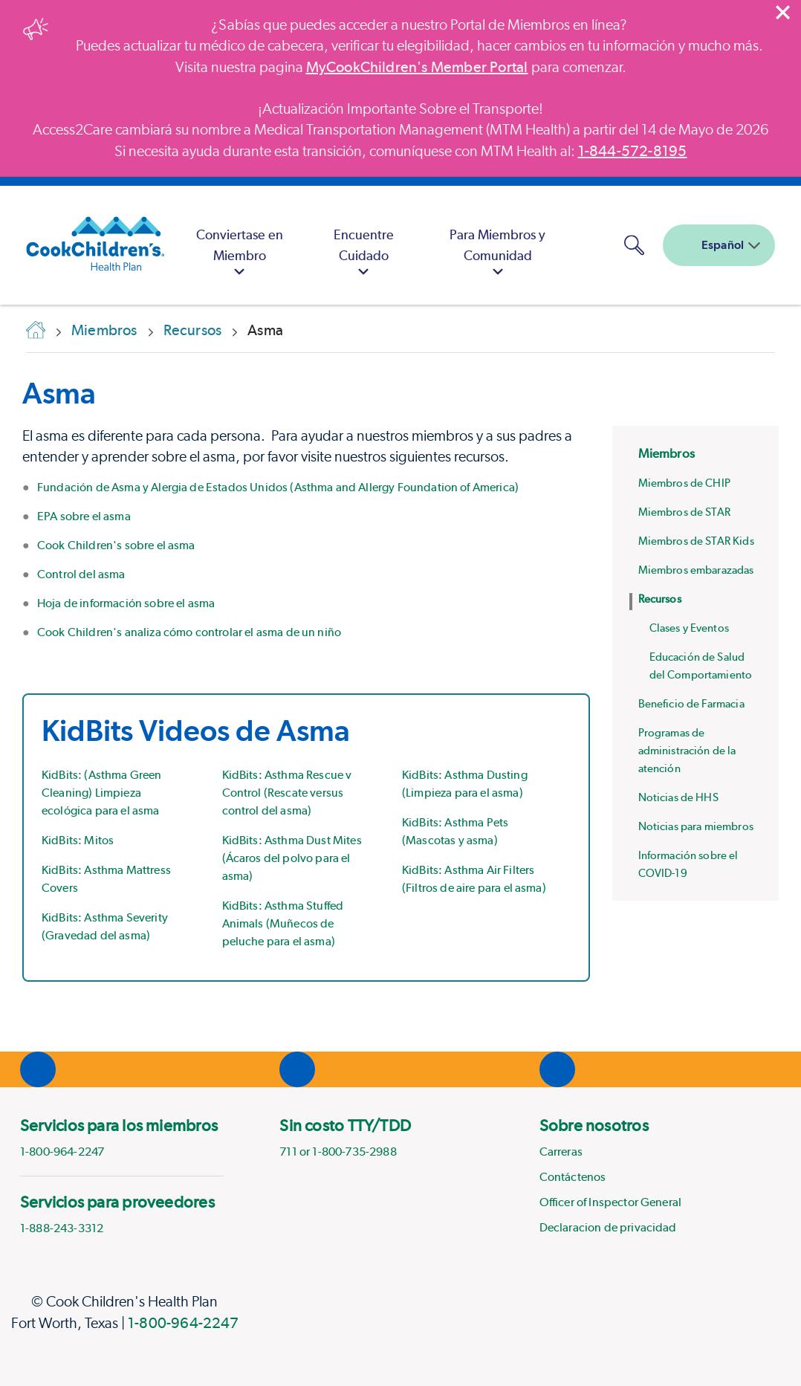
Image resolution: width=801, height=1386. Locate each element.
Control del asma (81, 574)
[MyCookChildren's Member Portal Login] (594, 245)
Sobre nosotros (594, 1125)
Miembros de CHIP (684, 483)
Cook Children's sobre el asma (116, 545)
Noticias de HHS (678, 797)
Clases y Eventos (689, 628)
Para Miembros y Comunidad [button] (497, 254)
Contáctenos (572, 1177)
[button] (633, 245)
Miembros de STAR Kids (696, 541)
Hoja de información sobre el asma (126, 603)
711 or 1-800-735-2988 (337, 1151)
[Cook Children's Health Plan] (87, 245)
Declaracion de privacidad (608, 1227)
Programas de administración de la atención (687, 750)
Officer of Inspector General (610, 1202)
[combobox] (719, 245)
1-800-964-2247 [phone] (62, 1151)
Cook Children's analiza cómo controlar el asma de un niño (189, 632)
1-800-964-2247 (183, 1323)
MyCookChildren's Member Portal (417, 67)
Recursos (659, 599)
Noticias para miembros (695, 826)
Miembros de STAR (684, 512)
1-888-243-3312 (61, 1228)
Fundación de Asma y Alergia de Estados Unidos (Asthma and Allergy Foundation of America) (278, 487)
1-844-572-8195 (632, 151)
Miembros (666, 453)
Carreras (561, 1151)
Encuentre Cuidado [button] (364, 254)
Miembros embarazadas (696, 570)
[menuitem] (240, 245)
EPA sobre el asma (84, 516)
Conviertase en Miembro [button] (239, 254)
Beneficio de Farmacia (691, 703)
